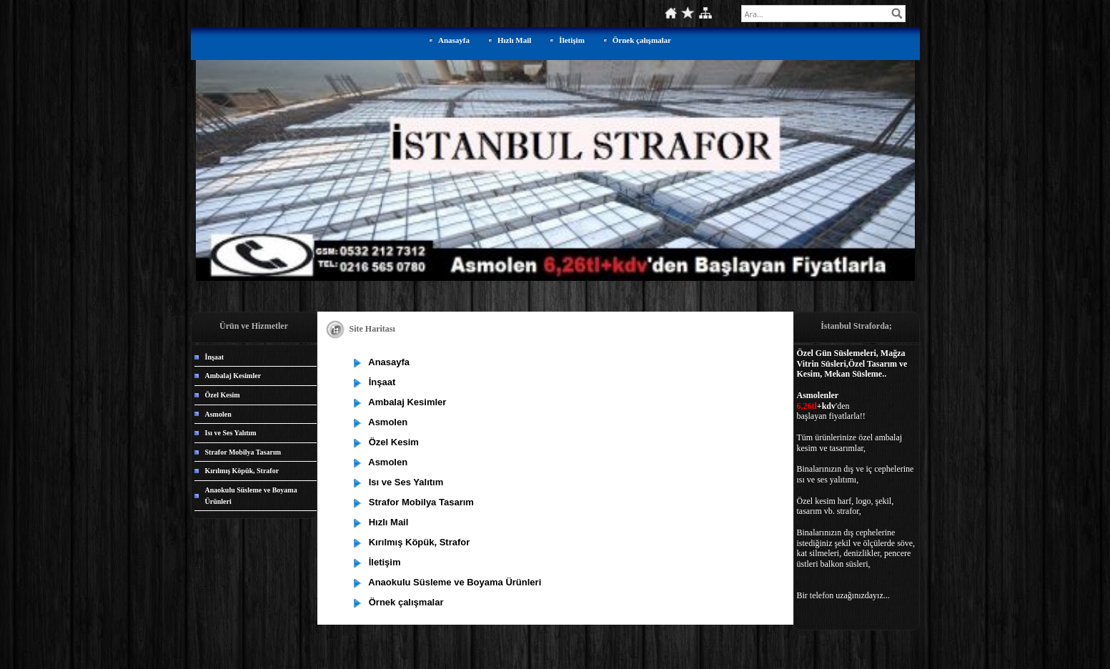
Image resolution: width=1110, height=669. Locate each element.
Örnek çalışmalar (642, 40)
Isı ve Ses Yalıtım (231, 433)
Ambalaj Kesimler (233, 376)
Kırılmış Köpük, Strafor (242, 471)
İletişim (571, 40)
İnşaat (214, 357)
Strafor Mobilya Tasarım (243, 452)
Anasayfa (454, 40)
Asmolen (218, 414)
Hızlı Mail (514, 40)
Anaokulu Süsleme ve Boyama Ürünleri (251, 495)
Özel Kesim (222, 395)
